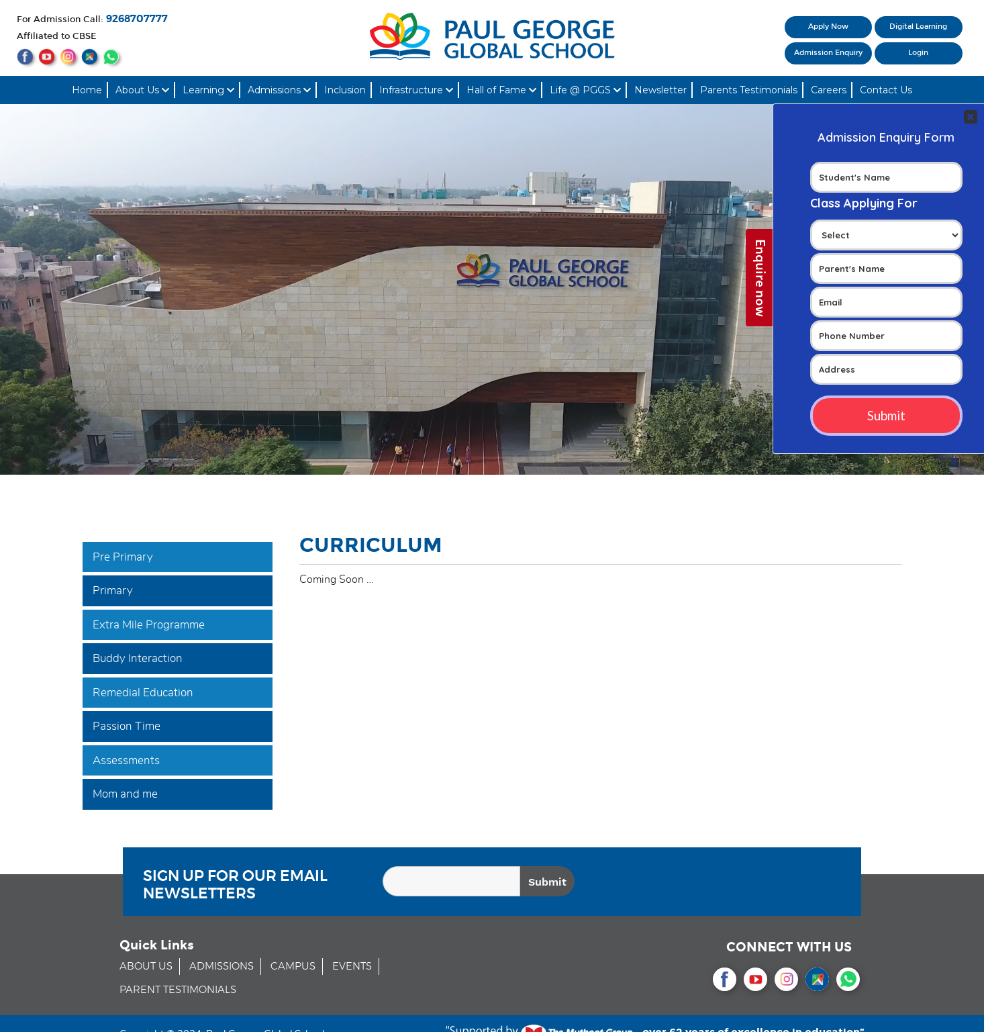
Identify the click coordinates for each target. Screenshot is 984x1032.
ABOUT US (146, 966)
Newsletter (660, 90)
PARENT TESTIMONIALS (177, 990)
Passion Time (126, 726)
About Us (142, 90)
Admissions (279, 90)
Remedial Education (143, 692)
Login (918, 52)
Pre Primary (123, 557)
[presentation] (749, 883)
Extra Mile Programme (149, 624)
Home (87, 90)
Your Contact (886, 242)
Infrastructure (416, 90)
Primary (113, 590)
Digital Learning (918, 26)
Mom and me (125, 794)
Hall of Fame (501, 90)
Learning (208, 90)
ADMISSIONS (221, 966)
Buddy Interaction (138, 658)
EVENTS (352, 966)
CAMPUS (292, 966)
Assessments (126, 760)
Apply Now (828, 26)
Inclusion (345, 90)
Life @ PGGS (585, 90)
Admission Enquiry (828, 52)
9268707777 (137, 19)
